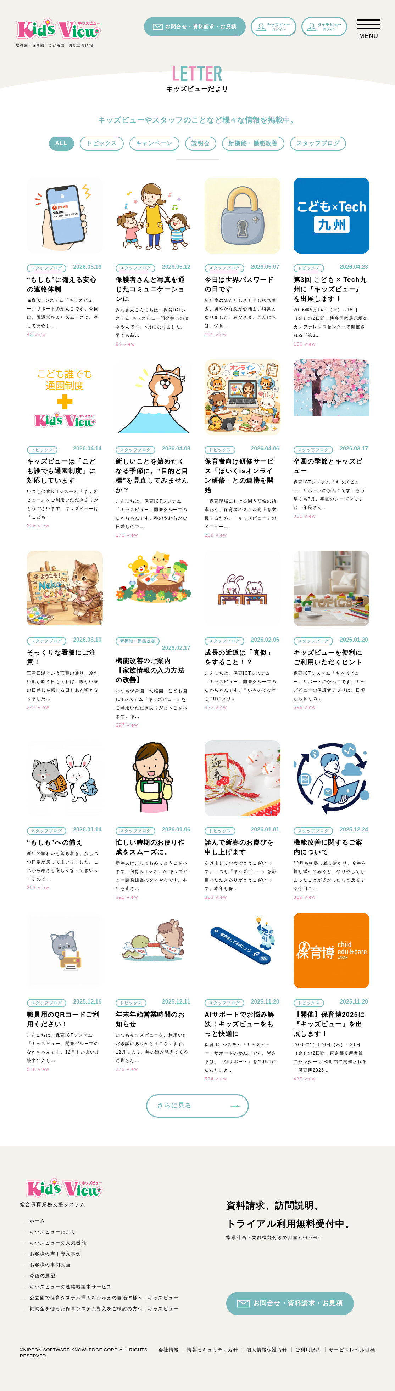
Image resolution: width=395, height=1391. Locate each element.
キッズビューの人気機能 (58, 1242)
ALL (61, 143)
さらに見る (174, 1105)
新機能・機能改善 (253, 143)
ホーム (37, 1220)
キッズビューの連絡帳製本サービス (71, 1286)
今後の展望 (43, 1275)
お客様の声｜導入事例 (55, 1253)
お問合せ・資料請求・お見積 (195, 27)
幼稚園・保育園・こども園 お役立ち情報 (58, 32)
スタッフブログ (318, 143)
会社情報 (168, 1349)
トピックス (101, 143)
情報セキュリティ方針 (212, 1349)
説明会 (200, 143)
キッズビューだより (53, 1231)
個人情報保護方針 (267, 1349)
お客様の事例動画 (50, 1264)
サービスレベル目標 (352, 1349)
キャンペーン (154, 143)
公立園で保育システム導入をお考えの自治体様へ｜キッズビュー (104, 1297)
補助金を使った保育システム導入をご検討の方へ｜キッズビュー (104, 1308)
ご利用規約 (308, 1349)
